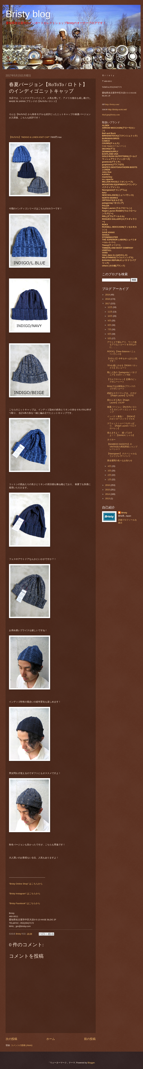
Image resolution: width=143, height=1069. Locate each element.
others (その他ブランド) (113, 265)
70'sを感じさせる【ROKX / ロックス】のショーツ (122, 366)
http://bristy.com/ (112, 104)
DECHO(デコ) (108, 149)
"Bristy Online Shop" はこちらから (26, 884)
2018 (107, 299)
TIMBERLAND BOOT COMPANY (117, 248)
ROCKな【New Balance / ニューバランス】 (121, 352)
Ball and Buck (109, 133)
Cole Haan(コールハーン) (114, 146)
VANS (105, 252)
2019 (107, 294)
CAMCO (106, 141)
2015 (107, 489)
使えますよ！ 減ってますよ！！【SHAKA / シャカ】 (121, 433)
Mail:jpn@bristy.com (111, 115)
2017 (107, 303)
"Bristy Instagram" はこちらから (24, 893)
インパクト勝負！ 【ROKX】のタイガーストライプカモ (121, 417)
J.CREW (106, 169)
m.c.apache (107, 179)
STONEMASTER (110, 237)
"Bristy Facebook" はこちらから (24, 903)
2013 (107, 498)
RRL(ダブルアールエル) (113, 216)
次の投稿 (11, 1039)
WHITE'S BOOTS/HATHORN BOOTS (119, 167)
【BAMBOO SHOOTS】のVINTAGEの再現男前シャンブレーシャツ (122, 446)
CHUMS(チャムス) (110, 143)
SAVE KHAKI (108, 232)
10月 (110, 316)
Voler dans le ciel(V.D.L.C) (114, 255)
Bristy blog (28, 14)
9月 (110, 320)
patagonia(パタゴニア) (113, 203)
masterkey (107, 177)
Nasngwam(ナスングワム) (114, 190)
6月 (110, 334)
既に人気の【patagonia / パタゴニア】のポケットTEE (122, 373)
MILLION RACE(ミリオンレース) (117, 181)
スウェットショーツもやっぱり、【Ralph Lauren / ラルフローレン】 (121, 426)
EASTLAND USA (110, 154)
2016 (107, 485)
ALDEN (105, 125)
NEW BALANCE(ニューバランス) (118, 195)
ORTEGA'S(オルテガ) (112, 200)
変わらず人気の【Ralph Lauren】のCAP (118, 401)
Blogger (91, 1062)
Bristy (124, 512)
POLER (105, 205)
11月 (110, 311)
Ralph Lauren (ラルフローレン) (117, 208)
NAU (104, 192)
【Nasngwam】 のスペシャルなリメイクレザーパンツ (122, 454)
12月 (110, 307)
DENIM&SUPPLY (110, 151)
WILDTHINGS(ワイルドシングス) (117, 257)
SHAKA (105, 235)
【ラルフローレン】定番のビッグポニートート (121, 380)
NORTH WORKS (110, 198)
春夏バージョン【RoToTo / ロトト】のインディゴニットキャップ (122, 409)
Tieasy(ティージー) (111, 245)
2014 (107, 494)
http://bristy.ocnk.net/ (117, 109)
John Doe (107, 172)
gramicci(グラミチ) (111, 162)
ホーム (50, 1039)
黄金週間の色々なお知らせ (119, 460)
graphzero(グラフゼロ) (113, 164)
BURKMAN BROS (110, 138)
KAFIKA (106, 174)
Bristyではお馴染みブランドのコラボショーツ (121, 387)
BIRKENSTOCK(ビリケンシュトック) (119, 135)
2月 (110, 475)
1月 (110, 479)
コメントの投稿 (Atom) (21, 1045)
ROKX (105, 224)
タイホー (111, 439)
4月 (110, 466)
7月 (110, 329)
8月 (110, 325)
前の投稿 (90, 1039)
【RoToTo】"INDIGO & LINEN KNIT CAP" (29, 137)
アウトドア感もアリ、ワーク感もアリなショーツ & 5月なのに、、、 (121, 344)
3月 (110, 470)
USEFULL (107, 250)
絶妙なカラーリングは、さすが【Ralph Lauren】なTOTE (121, 394)
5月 (110, 338)
